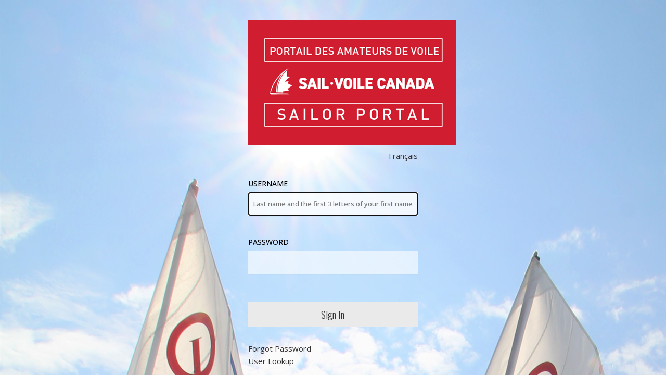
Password (333, 255)
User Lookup (271, 361)
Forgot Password (279, 348)
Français (403, 156)
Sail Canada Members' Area (352, 82)
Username (333, 197)
